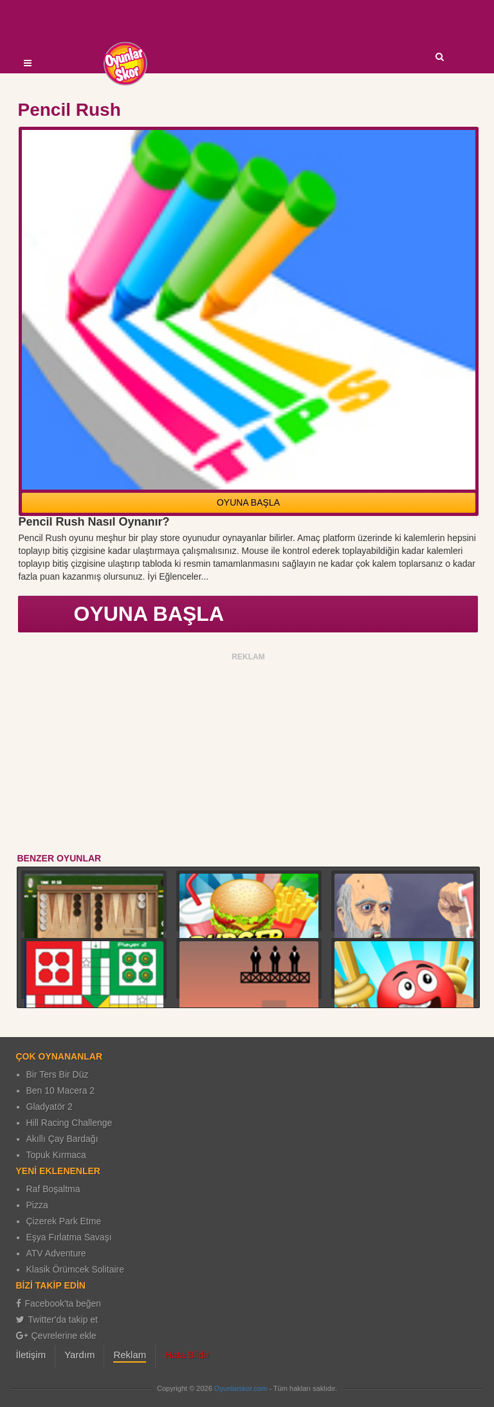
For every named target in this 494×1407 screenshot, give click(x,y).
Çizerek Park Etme (64, 1221)
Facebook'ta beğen (59, 1303)
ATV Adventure (56, 1253)
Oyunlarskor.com (241, 1388)
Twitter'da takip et (57, 1319)
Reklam (129, 1354)
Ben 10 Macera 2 (60, 1090)
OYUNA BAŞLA (248, 502)
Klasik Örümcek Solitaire (75, 1269)
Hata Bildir (187, 1354)
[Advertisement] (249, 755)
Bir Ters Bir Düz (57, 1074)
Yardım (79, 1354)
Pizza (37, 1205)
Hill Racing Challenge (69, 1122)
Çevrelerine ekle (56, 1335)
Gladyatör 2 (49, 1106)
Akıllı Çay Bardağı (62, 1139)
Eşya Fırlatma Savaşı (69, 1237)
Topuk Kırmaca (56, 1155)
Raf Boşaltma (53, 1189)
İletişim (31, 1354)
